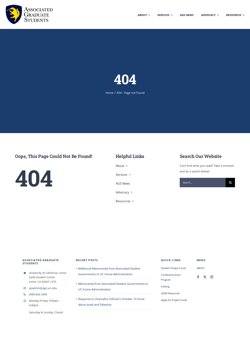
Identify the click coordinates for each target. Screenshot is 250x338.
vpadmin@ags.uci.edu (43, 288)
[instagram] (211, 276)
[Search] (230, 182)
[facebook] (198, 276)
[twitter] (204, 276)
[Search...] (203, 182)
